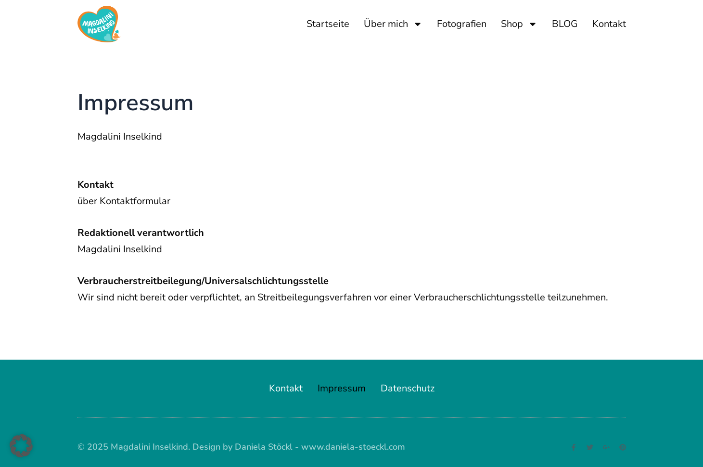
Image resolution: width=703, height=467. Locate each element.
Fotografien (461, 23)
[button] (21, 446)
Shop (519, 24)
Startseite (328, 23)
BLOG (565, 23)
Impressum (342, 388)
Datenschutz (408, 388)
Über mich (393, 24)
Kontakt (609, 23)
